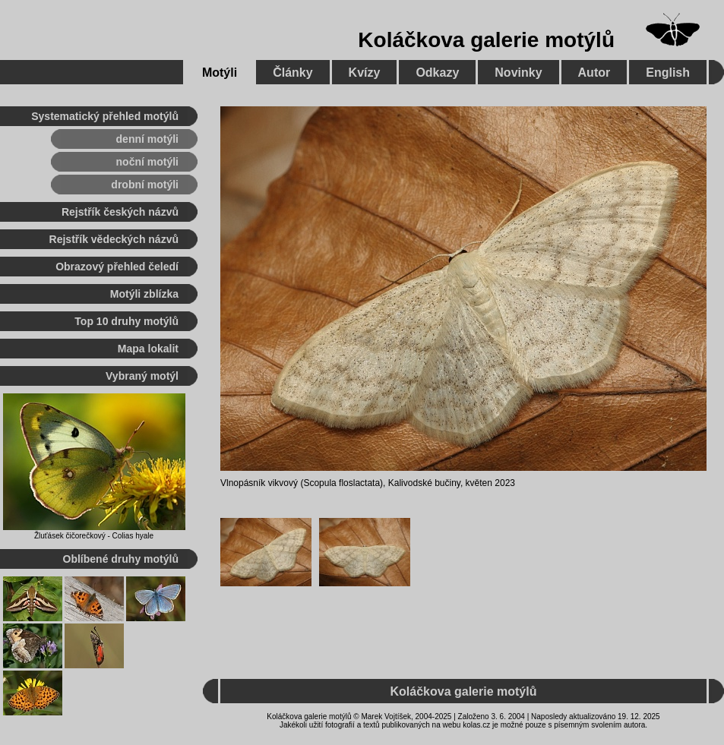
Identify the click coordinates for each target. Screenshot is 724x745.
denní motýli (147, 139)
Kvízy (365, 72)
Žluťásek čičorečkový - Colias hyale (93, 536)
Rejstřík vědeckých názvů (114, 239)
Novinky (518, 72)
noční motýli (147, 162)
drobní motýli (145, 184)
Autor (594, 72)
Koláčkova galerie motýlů (486, 40)
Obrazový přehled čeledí (117, 266)
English (668, 72)
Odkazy (437, 72)
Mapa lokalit (148, 349)
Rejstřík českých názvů (120, 212)
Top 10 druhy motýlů (126, 321)
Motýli (219, 72)
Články (292, 72)
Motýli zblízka (144, 294)
